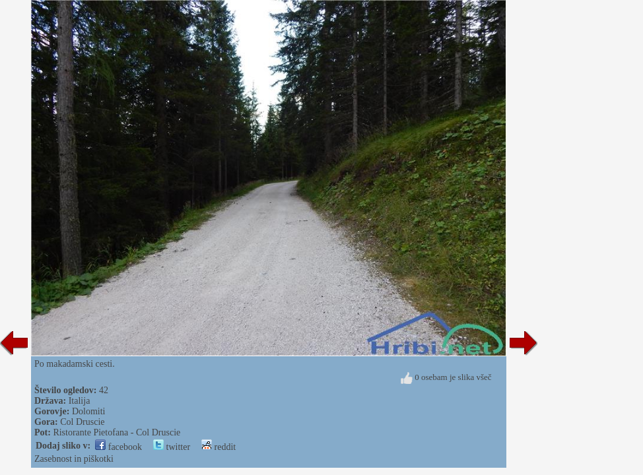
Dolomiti (89, 411)
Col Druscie (82, 422)
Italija (79, 401)
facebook (118, 447)
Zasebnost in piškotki (74, 459)
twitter (171, 447)
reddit (218, 447)
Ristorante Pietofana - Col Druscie (116, 432)
